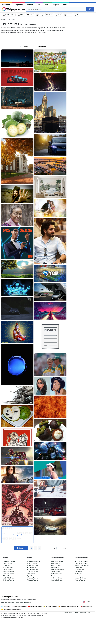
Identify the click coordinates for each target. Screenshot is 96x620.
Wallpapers (6, 5)
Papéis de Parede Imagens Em (69, 606)
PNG (46, 5)
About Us (4, 602)
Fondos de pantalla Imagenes (12, 609)
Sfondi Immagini (87, 606)
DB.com (27, 602)
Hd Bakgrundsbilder (51, 606)
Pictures (30, 5)
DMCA (89, 612)
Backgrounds (18, 5)
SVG (38, 5)
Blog (21, 602)
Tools (64, 5)
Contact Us (11, 602)
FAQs (17, 602)
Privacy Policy (68, 612)
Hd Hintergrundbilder (36, 606)
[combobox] (56, 9)
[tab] (24, 46)
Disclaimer (83, 612)
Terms (76, 612)
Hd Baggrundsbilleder (20, 606)
